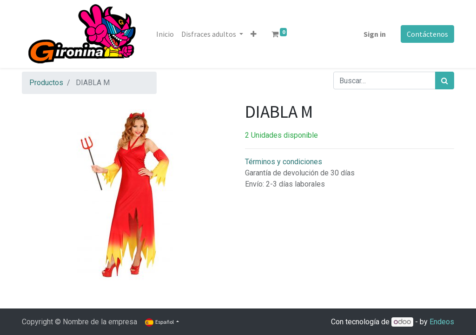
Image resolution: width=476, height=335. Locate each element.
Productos (46, 82)
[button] (253, 34)
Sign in (375, 34)
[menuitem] (165, 34)
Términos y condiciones (283, 161)
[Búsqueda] (444, 80)
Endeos (442, 321)
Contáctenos (427, 34)
